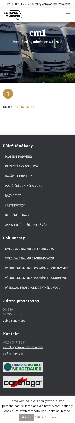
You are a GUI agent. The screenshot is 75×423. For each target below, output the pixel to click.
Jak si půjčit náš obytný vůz (26, 225)
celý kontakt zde (13, 353)
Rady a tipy (13, 195)
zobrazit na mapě (14, 320)
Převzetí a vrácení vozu (22, 166)
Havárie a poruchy (18, 176)
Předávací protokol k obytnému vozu (32, 287)
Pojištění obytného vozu (23, 185)
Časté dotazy (15, 205)
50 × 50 (31, 107)
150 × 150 (19, 107)
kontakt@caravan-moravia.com (50, 4)
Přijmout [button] (26, 417)
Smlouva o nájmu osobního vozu (29, 258)
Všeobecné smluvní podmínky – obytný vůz (36, 268)
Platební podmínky (18, 156)
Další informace (45, 417)
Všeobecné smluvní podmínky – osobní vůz (36, 278)
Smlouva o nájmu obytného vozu (29, 248)
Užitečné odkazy (17, 215)
